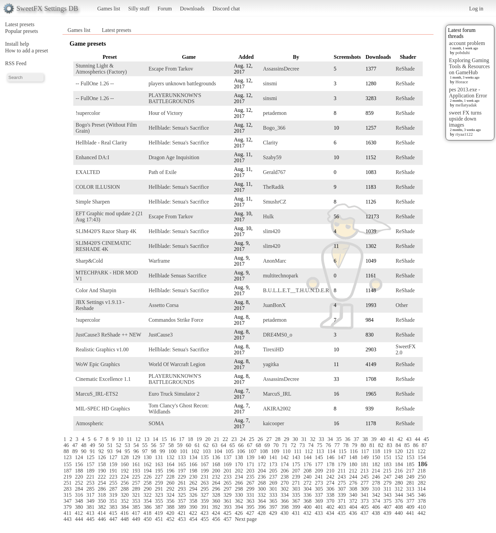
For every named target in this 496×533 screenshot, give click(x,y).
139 (250, 457)
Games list (108, 8)
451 (159, 519)
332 (262, 495)
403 (342, 507)
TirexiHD (273, 349)
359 (205, 501)
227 (159, 477)
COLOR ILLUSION (98, 187)
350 (102, 501)
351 (113, 501)
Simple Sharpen (93, 202)
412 (79, 513)
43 (408, 439)
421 (181, 513)
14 (155, 439)
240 (307, 477)
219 (68, 477)
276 (353, 483)
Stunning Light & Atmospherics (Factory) (101, 69)
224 (125, 477)
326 (193, 495)
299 (250, 489)
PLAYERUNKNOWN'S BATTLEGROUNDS (175, 98)
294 (193, 489)
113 (320, 451)
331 (250, 495)
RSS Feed (16, 63)
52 (118, 445)
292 (170, 489)
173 (273, 464)
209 (319, 471)
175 (296, 464)
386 (147, 507)
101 (184, 451)
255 (113, 483)
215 (387, 471)
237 (273, 477)
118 (376, 451)
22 (225, 439)
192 (125, 471)
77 (337, 445)
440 (399, 513)
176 (307, 464)
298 (239, 489)
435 (341, 513)
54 (136, 445)
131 (159, 457)
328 (216, 495)
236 (262, 477)
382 (102, 507)
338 (330, 495)
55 (145, 445)
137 (227, 457)
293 (182, 489)
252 (79, 483)
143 (296, 457)
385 (136, 507)
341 (365, 495)
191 (113, 471)
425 (227, 513)
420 (170, 513)
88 (66, 451)
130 (147, 457)
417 (136, 513)
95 (127, 451)
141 (273, 457)
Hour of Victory (166, 113)
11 (129, 439)
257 (136, 483)
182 (376, 464)
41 (391, 439)
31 (303, 439)
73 (302, 445)
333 (273, 495)
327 (205, 495)
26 (260, 439)
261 (182, 483)
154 (422, 457)
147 (342, 457)
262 (193, 483)
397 (273, 507)
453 (182, 519)
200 (216, 471)
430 (284, 513)
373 (365, 501)
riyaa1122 (464, 134)
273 (319, 483)
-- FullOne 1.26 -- (95, 83)
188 (79, 471)
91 (92, 451)
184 (399, 464)
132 (170, 457)
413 (90, 513)
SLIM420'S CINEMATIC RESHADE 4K (103, 246)
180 (353, 464)
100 (172, 451)
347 (68, 501)
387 (159, 507)
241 (319, 477)
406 (376, 507)
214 (376, 471)
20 (207, 439)
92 (101, 451)
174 (285, 464)
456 (216, 519)
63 (214, 445)
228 (170, 477)
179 (342, 464)
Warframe (159, 261)
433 (319, 513)
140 (262, 457)
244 (353, 477)
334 (285, 495)
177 (319, 464)
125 (90, 457)
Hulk (268, 216)
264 (216, 483)
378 (422, 501)
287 (113, 489)
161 (136, 464)
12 (137, 439)
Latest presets (20, 24)
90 (83, 451)
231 (205, 477)
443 (68, 519)
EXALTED (88, 172)
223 (113, 477)
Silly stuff (139, 8)
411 (67, 513)
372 (353, 501)
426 (239, 513)
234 (239, 477)
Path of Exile (163, 172)
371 (342, 501)
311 (387, 489)
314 (421, 489)
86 (415, 445)
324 (170, 495)
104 (218, 451)
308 (353, 489)
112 (309, 451)
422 (193, 513)
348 (79, 501)
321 (136, 495)
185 (410, 464)
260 (170, 483)
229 (182, 477)
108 (264, 451)
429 (273, 513)
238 (285, 477)
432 (307, 513)
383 (113, 507)
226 (147, 477)
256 (125, 483)
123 (68, 457)
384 (125, 507)
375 (387, 501)
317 (90, 495)
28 (277, 439)
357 (182, 501)
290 (147, 489)
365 (273, 501)
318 (102, 495)
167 (205, 464)
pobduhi (462, 52)
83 (389, 445)
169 (227, 464)
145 (319, 457)
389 (182, 507)
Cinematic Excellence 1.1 (103, 379)
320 (125, 495)
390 (193, 507)
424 (216, 513)
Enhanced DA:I (92, 157)
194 (147, 471)
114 (331, 451)
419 (159, 513)
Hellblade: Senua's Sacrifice (179, 128)
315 (68, 495)
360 (216, 501)
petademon (275, 113)
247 (387, 477)
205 (273, 471)
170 (239, 464)
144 (307, 457)
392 (216, 507)
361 (227, 501)
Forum (165, 8)
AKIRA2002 (277, 408)
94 (118, 451)
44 (417, 439)
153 (410, 457)
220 (79, 477)
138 (239, 457)
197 (182, 471)
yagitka (271, 364)
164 (170, 464)
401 (319, 507)
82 (380, 445)
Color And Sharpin (96, 290)
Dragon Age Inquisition (174, 157)
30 (295, 439)
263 (205, 483)
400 (307, 507)
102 (195, 451)
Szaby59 (272, 157)
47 (75, 445)
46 (66, 445)
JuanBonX (274, 305)
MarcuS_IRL (277, 394)
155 (68, 464)
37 (356, 439)
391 (205, 507)
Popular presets (21, 31)
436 (353, 513)
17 (181, 439)
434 (330, 513)
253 (90, 483)
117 (365, 451)
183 (387, 464)
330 (239, 495)
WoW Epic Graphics (98, 364)
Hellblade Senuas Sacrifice (177, 275)
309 (365, 489)
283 (68, 489)
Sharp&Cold (89, 261)
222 (102, 477)
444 (79, 519)
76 (328, 445)
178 (330, 464)
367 (296, 501)
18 (190, 439)
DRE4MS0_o (277, 335)
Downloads (192, 8)
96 (136, 451)
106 (241, 451)
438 (376, 513)
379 (68, 507)
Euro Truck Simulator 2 (174, 394)
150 (376, 457)
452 (170, 519)
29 (286, 439)
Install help (17, 44)
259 (159, 483)
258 (147, 483)
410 (422, 507)
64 (223, 445)
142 (285, 457)
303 (296, 489)
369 (319, 501)
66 (241, 445)
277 (365, 483)
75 (319, 445)
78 (345, 445)
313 (410, 489)
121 (410, 451)
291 (159, 489)
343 (387, 495)
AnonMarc (274, 261)
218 (421, 471)
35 (338, 439)
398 (285, 507)
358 (193, 501)
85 (407, 445)
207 (296, 471)
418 (147, 513)
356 (170, 501)
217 (410, 471)
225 (136, 477)
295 (205, 489)
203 (250, 471)
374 (376, 501)
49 (92, 445)
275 (342, 483)
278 (376, 483)
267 (250, 483)
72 (293, 445)
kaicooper (273, 423)
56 (153, 445)
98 (153, 451)
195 (159, 471)
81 (372, 445)
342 (376, 495)
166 (193, 464)
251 (68, 483)
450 (147, 519)
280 (399, 483)
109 (275, 451)
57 (162, 445)
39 (373, 439)
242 (330, 477)
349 (90, 501)
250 (422, 477)
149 (365, 457)
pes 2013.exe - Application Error (468, 92)
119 (387, 451)
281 (410, 483)
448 (125, 519)
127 (113, 457)
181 (365, 464)
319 (113, 495)
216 (399, 471)
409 (410, 507)
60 (188, 445)
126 (102, 457)
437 (364, 513)
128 (125, 457)
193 (136, 471)
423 (204, 513)
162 (147, 464)
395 (250, 507)
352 (125, 501)
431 (296, 513)
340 (353, 495)
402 (330, 507)
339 (342, 495)
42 (400, 439)
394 (239, 507)
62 (206, 445)
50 (101, 445)
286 (102, 489)
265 (227, 483)
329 (227, 495)
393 (227, 507)
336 (307, 495)
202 (239, 471)
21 (216, 439)
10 (120, 439)
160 (125, 464)
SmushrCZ (274, 202)
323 (159, 495)
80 (363, 445)
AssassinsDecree (281, 69)
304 (307, 489)
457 (227, 519)
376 (399, 501)
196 (170, 471)
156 (79, 464)
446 (102, 519)
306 (330, 489)
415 (113, 513)
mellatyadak (466, 104)
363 (250, 501)
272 (307, 483)
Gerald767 (274, 172)
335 (296, 495)
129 (136, 457)
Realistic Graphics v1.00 (102, 349)
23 (234, 439)
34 (330, 439)
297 (227, 489)
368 (307, 501)
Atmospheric (90, 423)
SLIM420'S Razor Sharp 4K (106, 231)
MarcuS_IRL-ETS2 (97, 394)
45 (426, 439)
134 (193, 457)
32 (312, 439)
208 (307, 471)
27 (269, 439)
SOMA (156, 423)
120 (399, 451)
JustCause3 (161, 335)
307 (342, 489)
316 (79, 495)
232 (216, 477)
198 (193, 471)
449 (136, 519)
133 (182, 457)
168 (216, 464)
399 (296, 507)
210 (330, 471)
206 (285, 471)
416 (124, 513)
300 (262, 489)
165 (182, 464)
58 (171, 445)
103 (207, 451)
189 (90, 471)
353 (136, 501)
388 (170, 507)
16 (172, 439)
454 (193, 519)
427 (250, 513)
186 (422, 464)
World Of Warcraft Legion (177, 364)
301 (273, 489)
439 (387, 513)
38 (365, 439)
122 (421, 451)
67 (249, 445)
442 (421, 513)
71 (284, 445)
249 (410, 477)
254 (102, 483)
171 (250, 464)
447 (113, 519)
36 (347, 439)
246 (376, 477)
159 (113, 464)
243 (342, 477)
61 (197, 445)
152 (399, 457)
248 (399, 477)
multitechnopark (280, 275)
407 (387, 507)
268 (262, 483)
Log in (476, 8)
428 (261, 513)
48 (83, 445)
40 (382, 439)
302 (285, 489)
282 (422, 483)
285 (90, 489)
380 (79, 507)
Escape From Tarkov (171, 69)
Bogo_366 (274, 128)
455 (205, 519)
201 (227, 471)
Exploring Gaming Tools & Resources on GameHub (469, 66)
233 (227, 477)
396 (262, 507)
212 (353, 471)
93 (110, 451)
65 (232, 445)
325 (182, 495)
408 (399, 507)
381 (90, 507)
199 (205, 471)
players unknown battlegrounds (182, 83)
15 (164, 439)
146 (330, 457)
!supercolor (88, 113)
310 (376, 489)
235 (250, 477)
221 (90, 477)
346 (422, 495)
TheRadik (273, 187)
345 (410, 495)
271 (296, 483)
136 (216, 457)
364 (262, 501)
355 (159, 501)
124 (79, 457)
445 (90, 519)
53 (127, 445)
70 (276, 445)
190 (102, 471)
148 (353, 457)
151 (387, 457)
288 (125, 489)
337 (319, 495)
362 (239, 501)
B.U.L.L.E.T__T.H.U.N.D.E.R (296, 290)
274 (330, 483)
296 (216, 489)
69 (267, 445)
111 (297, 451)
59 (179, 445)
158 (102, 464)
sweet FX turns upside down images (465, 119)
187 (68, 471)
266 (239, 483)
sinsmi (270, 83)
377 (410, 501)
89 (75, 451)
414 (101, 513)
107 (252, 451)
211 (341, 471)
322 (147, 495)
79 (354, 445)
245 (365, 477)
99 (162, 451)
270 (285, 483)
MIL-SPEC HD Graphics (103, 408)
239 (296, 477)
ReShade (405, 69)
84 (398, 445)
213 (364, 471)
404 (353, 507)
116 (354, 451)
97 (145, 451)
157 (90, 464)
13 (146, 439)
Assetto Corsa (163, 305)
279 (387, 483)
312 (399, 489)
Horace (461, 81)
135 (205, 457)
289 (136, 489)
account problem (467, 43)
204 (262, 471)
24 (242, 439)
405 (365, 507)
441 (410, 513)
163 (159, 464)
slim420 (272, 231)
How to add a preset (26, 50)
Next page (246, 519)
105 (229, 451)
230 (193, 477)
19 (199, 439)
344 (399, 495)
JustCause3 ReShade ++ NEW (108, 335)
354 (147, 501)
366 (285, 501)
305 (319, 489)
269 (273, 483)
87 (424, 445)
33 (321, 439)
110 (286, 451)
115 (342, 451)
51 (110, 445)
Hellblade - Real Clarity (101, 142)
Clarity (270, 142)
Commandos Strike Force (176, 320)
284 (79, 489)
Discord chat (226, 8)
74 (311, 445)
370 (330, 501)
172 (262, 464)
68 (258, 445)
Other (402, 305)
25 (251, 439)
